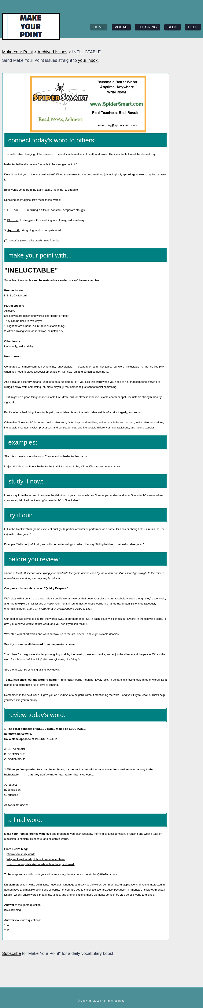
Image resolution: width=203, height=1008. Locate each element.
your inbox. (88, 60)
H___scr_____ (16, 210)
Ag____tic (13, 230)
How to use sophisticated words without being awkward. (41, 864)
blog (172, 27)
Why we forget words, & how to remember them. (36, 859)
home (98, 27)
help (193, 27)
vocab (121, 27)
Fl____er (12, 220)
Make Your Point (17, 52)
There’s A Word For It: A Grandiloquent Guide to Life (59, 608)
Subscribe (11, 953)
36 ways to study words (21, 854)
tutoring (147, 27)
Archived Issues (52, 52)
